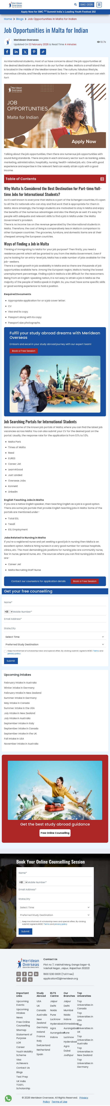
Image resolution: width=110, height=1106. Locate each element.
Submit (11, 661)
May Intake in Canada (17, 703)
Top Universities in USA (85, 1017)
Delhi (53, 1006)
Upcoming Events (22, 1003)
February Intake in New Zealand (22, 693)
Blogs (20, 19)
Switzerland (43, 1046)
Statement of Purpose (24, 1036)
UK (38, 1006)
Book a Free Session (23, 351)
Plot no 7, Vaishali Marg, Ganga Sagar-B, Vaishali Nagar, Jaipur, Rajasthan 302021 (66, 967)
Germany (42, 1028)
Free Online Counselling (55, 833)
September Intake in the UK (20, 734)
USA (39, 1002)
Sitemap (21, 1030)
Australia (42, 1015)
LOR (18, 1043)
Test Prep (22, 1077)
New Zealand (41, 1021)
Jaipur (53, 1002)
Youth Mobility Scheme (24, 1054)
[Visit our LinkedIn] (36, 974)
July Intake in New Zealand (19, 713)
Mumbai (68, 1011)
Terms (96, 651)
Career (20, 1047)
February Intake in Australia (20, 683)
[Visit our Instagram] (18, 974)
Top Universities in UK (85, 1029)
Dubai (67, 1051)
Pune (53, 1015)
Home (8, 19)
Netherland (43, 1050)
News (19, 1018)
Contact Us (23, 1068)
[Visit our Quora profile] (30, 980)
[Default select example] (55, 637)
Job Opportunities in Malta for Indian (52, 19)
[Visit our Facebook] (24, 974)
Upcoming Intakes (22, 1011)
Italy (39, 1041)
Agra (53, 1029)
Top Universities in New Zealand (85, 1052)
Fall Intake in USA (14, 739)
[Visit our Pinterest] (24, 980)
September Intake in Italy (19, 723)
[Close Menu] (99, 4)
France (41, 1037)
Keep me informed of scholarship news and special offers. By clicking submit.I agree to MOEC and (55, 652)
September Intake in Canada (21, 728)
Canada (41, 1011)
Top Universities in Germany (85, 1064)
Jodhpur (69, 1056)
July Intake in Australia (17, 718)
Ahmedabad (71, 1024)
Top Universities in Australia (85, 1040)
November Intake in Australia (21, 744)
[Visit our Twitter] (18, 980)
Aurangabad (57, 1033)
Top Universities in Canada (85, 1005)
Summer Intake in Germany (20, 698)
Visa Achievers (22, 1062)
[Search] (75, 4)
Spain (40, 1055)
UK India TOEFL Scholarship (23, 1085)
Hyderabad (56, 1024)
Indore (54, 1038)
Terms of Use (59, 1102)
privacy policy (14, 653)
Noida (53, 1011)
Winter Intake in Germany (19, 688)
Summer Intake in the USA (19, 708)
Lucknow (55, 1020)
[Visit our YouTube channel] (30, 974)
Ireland (41, 1032)
